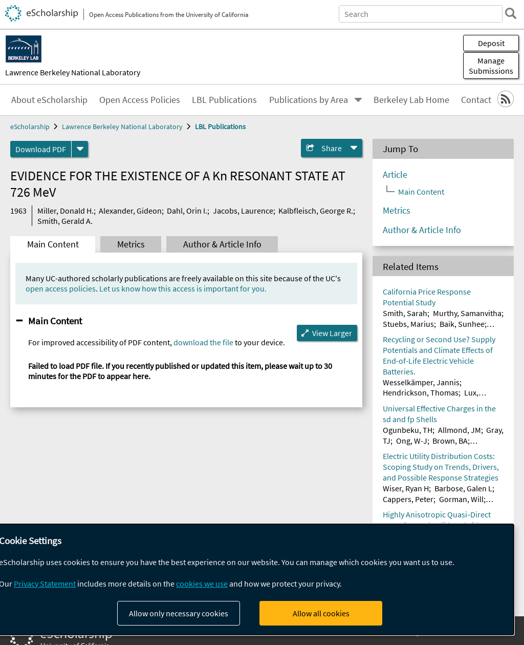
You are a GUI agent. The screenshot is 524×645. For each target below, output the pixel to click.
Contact (476, 100)
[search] (511, 13)
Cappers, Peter (408, 499)
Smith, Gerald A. (65, 221)
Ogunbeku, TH (407, 430)
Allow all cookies (321, 613)
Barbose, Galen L (463, 488)
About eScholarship (49, 100)
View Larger (332, 333)
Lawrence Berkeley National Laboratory (72, 72)
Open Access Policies (139, 100)
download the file (203, 342)
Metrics (131, 244)
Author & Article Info (222, 244)
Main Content (53, 244)
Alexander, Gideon (130, 210)
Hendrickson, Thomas (420, 392)
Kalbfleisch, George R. (315, 210)
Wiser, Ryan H (406, 488)
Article (395, 174)
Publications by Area (308, 100)
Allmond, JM (459, 430)
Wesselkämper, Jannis (421, 382)
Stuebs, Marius (408, 324)
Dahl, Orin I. (187, 210)
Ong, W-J (411, 440)
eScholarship (30, 126)
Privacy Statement (45, 583)
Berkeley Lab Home (411, 100)
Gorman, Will (461, 499)
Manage (491, 65)
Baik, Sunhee (462, 324)
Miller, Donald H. (65, 210)
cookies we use (202, 583)
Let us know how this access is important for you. (183, 288)
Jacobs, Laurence (243, 210)
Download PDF (40, 149)
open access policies (61, 288)
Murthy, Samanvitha (467, 313)
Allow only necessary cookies (178, 613)
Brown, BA (450, 440)
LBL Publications (224, 100)
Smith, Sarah (405, 313)
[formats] (80, 149)
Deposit (491, 43)
